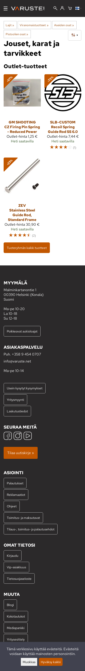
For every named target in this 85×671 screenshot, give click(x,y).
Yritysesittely (16, 639)
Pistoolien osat (17, 34)
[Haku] (55, 8)
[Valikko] (5, 8)
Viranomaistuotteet (34, 25)
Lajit (10, 25)
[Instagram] (18, 436)
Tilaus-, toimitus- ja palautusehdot (30, 529)
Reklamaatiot (16, 494)
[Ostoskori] (70, 8)
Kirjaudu (12, 555)
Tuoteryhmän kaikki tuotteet (27, 248)
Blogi (10, 605)
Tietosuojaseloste (19, 578)
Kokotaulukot (16, 616)
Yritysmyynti (15, 399)
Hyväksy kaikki (51, 662)
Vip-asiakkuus (16, 567)
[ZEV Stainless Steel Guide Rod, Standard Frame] (22, 200)
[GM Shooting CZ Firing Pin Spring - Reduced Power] (22, 114)
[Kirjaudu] (62, 8)
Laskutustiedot (17, 411)
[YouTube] (28, 436)
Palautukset (15, 483)
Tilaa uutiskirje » (20, 452)
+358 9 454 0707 (26, 354)
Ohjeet (12, 506)
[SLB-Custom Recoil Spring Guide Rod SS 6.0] (63, 114)
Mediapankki (15, 628)
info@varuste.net (17, 361)
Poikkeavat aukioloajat (22, 331)
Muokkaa (29, 662)
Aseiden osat (64, 25)
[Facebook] (8, 436)
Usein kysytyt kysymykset (24, 388)
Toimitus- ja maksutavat (23, 517)
